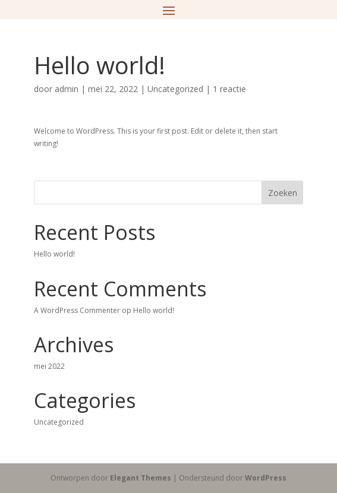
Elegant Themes (140, 478)
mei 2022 (49, 366)
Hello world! (54, 254)
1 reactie (229, 88)
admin (66, 88)
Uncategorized (175, 88)
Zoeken (282, 192)
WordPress (265, 478)
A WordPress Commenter (77, 310)
